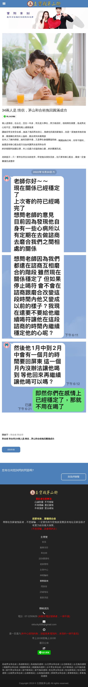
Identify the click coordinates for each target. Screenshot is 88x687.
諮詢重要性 (44, 558)
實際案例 (44, 581)
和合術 (44, 553)
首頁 (44, 542)
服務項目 (44, 547)
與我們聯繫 (74, 476)
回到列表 (11, 450)
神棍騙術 (44, 575)
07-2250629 (31, 616)
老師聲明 (44, 564)
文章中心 (44, 570)
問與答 (44, 586)
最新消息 (44, 597)
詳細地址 (44, 592)
